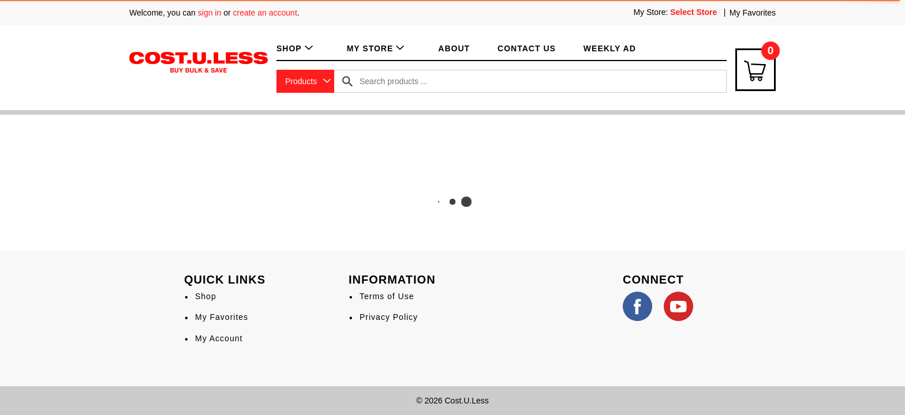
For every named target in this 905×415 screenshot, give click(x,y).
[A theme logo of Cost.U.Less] (198, 61)
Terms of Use (387, 296)
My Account (218, 338)
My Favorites (753, 12)
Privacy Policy (389, 317)
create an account (265, 12)
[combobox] (305, 81)
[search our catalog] (347, 81)
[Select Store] (694, 12)
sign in (209, 12)
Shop (205, 296)
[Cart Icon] (755, 69)
